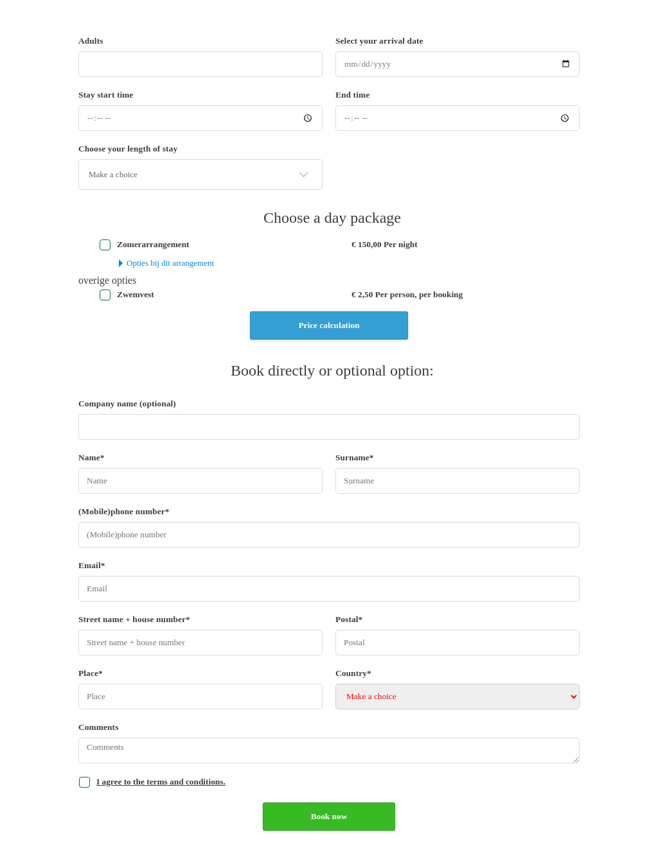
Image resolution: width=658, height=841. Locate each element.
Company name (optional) (127, 403)
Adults (90, 41)
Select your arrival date (379, 41)
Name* (91, 457)
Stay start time (106, 95)
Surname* (354, 457)
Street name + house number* (134, 619)
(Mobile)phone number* (124, 511)
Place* (90, 673)
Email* (91, 565)
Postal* (348, 619)
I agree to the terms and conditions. (161, 781)
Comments (98, 727)
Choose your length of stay (127, 148)
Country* (353, 673)
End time (352, 95)
